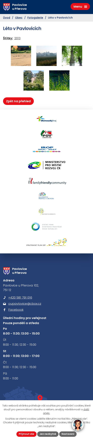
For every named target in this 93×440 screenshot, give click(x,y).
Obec (18, 17)
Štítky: (8, 38)
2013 (17, 38)
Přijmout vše (26, 434)
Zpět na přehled (18, 101)
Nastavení (68, 434)
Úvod (6, 17)
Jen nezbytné (48, 434)
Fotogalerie (35, 17)
